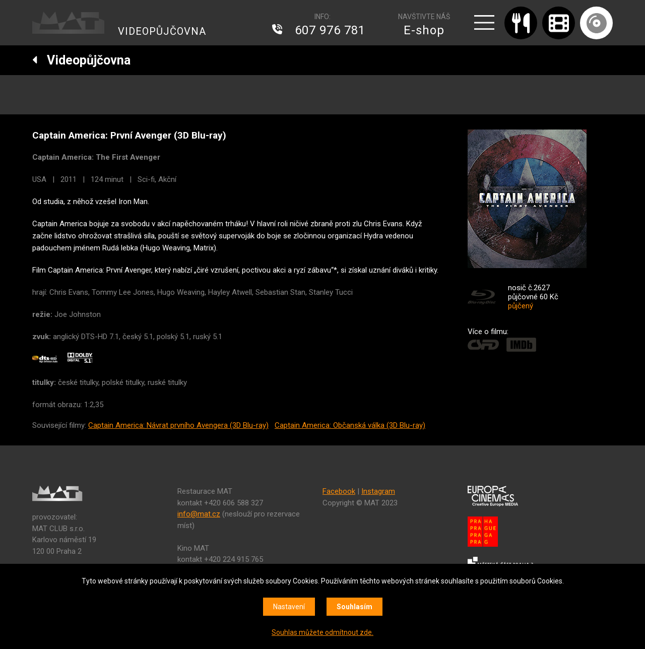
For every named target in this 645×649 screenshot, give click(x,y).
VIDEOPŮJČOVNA (162, 31)
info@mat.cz (198, 513)
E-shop (424, 30)
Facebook (338, 491)
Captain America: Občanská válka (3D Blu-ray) (350, 425)
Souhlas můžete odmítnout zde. (322, 632)
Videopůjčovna (81, 60)
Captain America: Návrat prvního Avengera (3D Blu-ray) (178, 425)
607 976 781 (330, 30)
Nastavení (289, 607)
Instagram (378, 491)
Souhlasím (354, 607)
